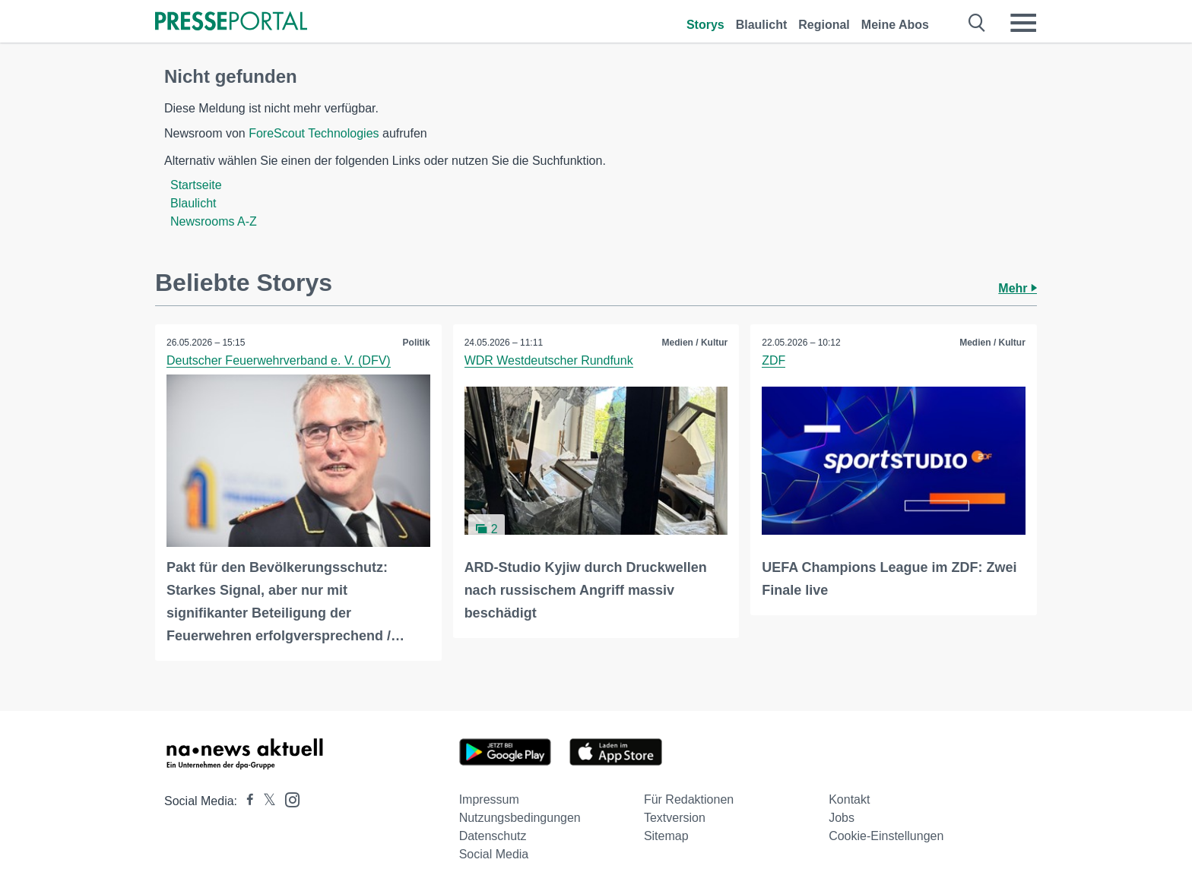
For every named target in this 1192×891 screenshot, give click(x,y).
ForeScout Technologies (314, 133)
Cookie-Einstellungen (886, 835)
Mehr (1017, 288)
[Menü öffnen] (1023, 22)
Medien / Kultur (695, 342)
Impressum (489, 799)
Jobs (841, 817)
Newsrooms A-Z (213, 221)
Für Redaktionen (689, 799)
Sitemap (666, 835)
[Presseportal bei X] (265, 801)
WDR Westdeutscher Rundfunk (548, 360)
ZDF (773, 360)
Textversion (674, 817)
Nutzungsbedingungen (520, 817)
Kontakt (849, 799)
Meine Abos (895, 24)
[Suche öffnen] (977, 22)
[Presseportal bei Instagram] (288, 798)
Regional (824, 24)
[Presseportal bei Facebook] (245, 801)
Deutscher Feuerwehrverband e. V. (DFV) (278, 360)
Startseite (196, 185)
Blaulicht (762, 24)
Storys (705, 24)
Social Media (494, 854)
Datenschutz (493, 835)
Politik (416, 342)
